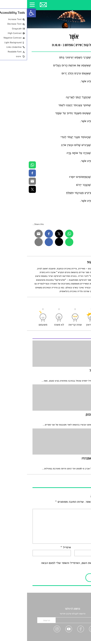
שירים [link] (52, 45)
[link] (4, 12)
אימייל (38, 547)
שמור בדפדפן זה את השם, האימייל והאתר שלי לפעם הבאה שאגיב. (50, 565)
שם (82, 547)
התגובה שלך (77, 506)
